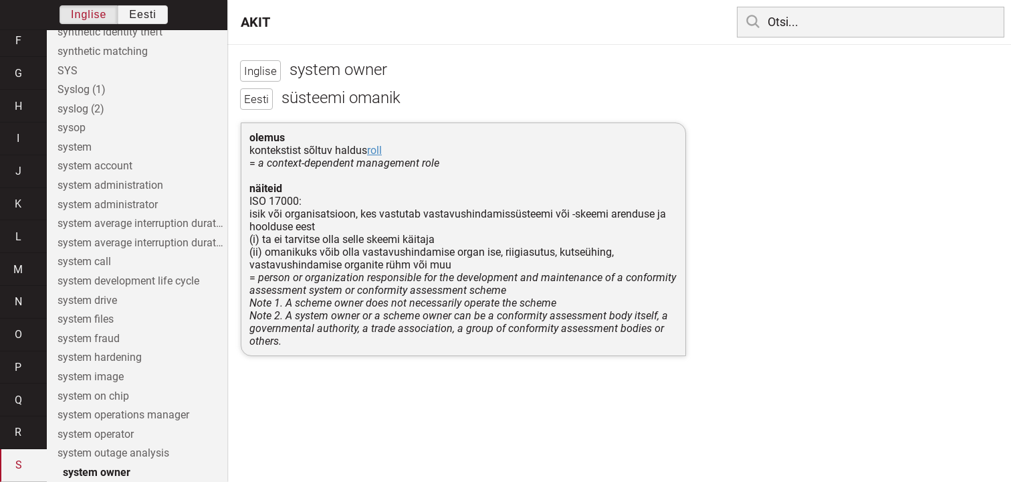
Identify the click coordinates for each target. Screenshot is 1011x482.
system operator (96, 434)
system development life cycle (128, 280)
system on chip (93, 396)
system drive (87, 300)
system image (91, 376)
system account (95, 165)
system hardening (100, 357)
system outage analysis (113, 453)
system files (86, 319)
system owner (96, 472)
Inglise (88, 14)
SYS (68, 70)
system (75, 147)
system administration (110, 185)
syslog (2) (81, 108)
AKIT (255, 22)
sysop (72, 127)
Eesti (142, 14)
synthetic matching (103, 51)
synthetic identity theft (110, 31)
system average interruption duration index (142, 242)
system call (84, 261)
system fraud (89, 338)
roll (374, 150)
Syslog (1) (82, 89)
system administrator (108, 204)
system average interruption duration (142, 223)
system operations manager (123, 414)
